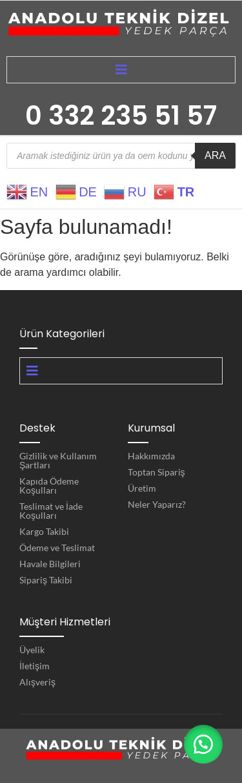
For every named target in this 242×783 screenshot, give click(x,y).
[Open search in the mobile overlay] (121, 156)
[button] (203, 744)
